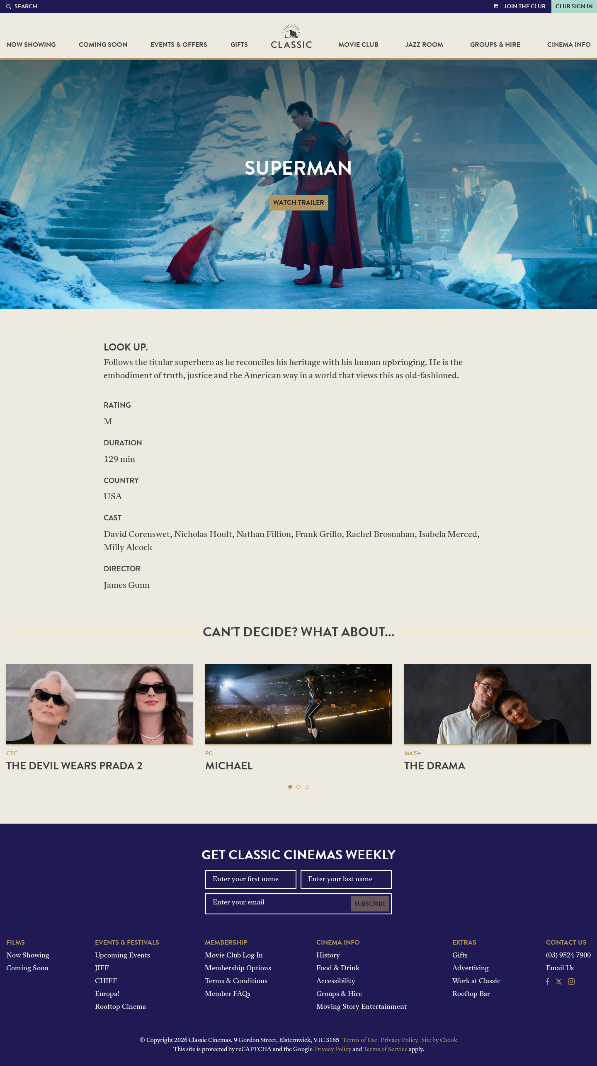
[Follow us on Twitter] (559, 982)
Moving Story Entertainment (361, 1007)
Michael (228, 766)
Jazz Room (424, 44)
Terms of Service (385, 1050)
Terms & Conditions (236, 981)
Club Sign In (574, 6)
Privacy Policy (399, 1040)
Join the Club (525, 6)
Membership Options (238, 968)
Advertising (470, 968)
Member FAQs (227, 994)
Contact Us (566, 943)
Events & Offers (178, 44)
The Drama (434, 766)
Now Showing (31, 44)
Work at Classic (476, 981)
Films (15, 943)
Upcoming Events (122, 955)
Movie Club (358, 44)
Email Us (560, 968)
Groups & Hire (495, 44)
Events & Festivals (127, 943)
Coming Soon (103, 44)
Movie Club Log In (234, 955)
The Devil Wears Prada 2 (74, 766)
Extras (464, 943)
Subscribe (370, 903)
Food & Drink (337, 968)
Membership (226, 943)
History (328, 955)
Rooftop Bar (471, 994)
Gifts (239, 44)
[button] (290, 787)
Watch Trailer (298, 203)
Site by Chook (439, 1040)
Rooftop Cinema (120, 1007)
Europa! (107, 994)
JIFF (102, 968)
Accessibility (335, 981)
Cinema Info (569, 44)
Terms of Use (359, 1040)
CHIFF (106, 981)
